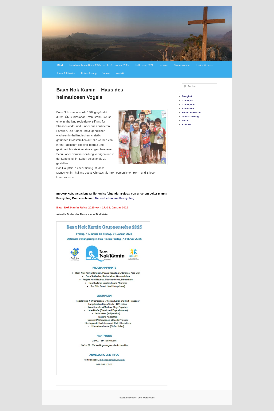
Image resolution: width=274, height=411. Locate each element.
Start (60, 65)
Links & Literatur (66, 73)
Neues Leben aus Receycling (114, 198)
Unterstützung (89, 73)
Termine (163, 65)
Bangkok (187, 96)
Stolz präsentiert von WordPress (137, 397)
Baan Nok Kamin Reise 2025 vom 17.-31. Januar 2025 (99, 65)
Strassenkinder (182, 65)
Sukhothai (188, 108)
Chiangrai (187, 100)
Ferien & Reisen (205, 65)
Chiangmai (188, 104)
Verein (106, 73)
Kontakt (119, 73)
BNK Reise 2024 (144, 65)
